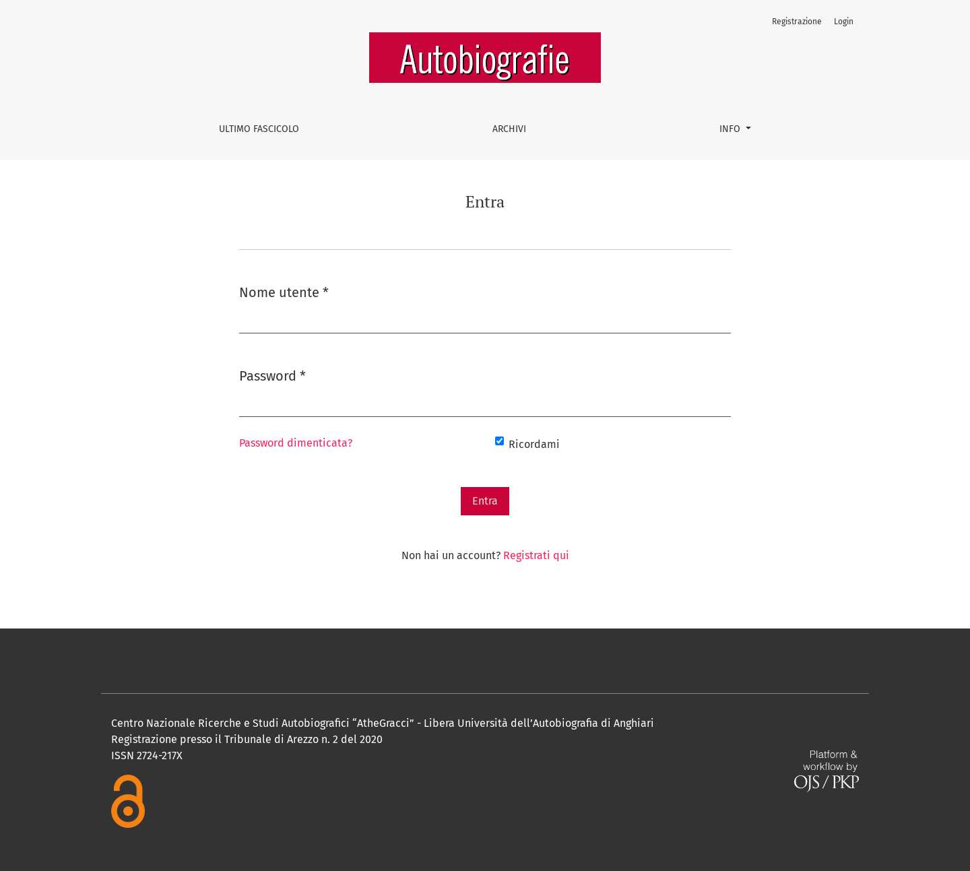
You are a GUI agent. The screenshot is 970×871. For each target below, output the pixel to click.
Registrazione (797, 21)
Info (731, 129)
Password (272, 375)
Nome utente (284, 291)
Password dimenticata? (295, 443)
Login (843, 21)
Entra (485, 500)
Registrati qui (536, 555)
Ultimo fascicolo (259, 129)
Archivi (509, 129)
